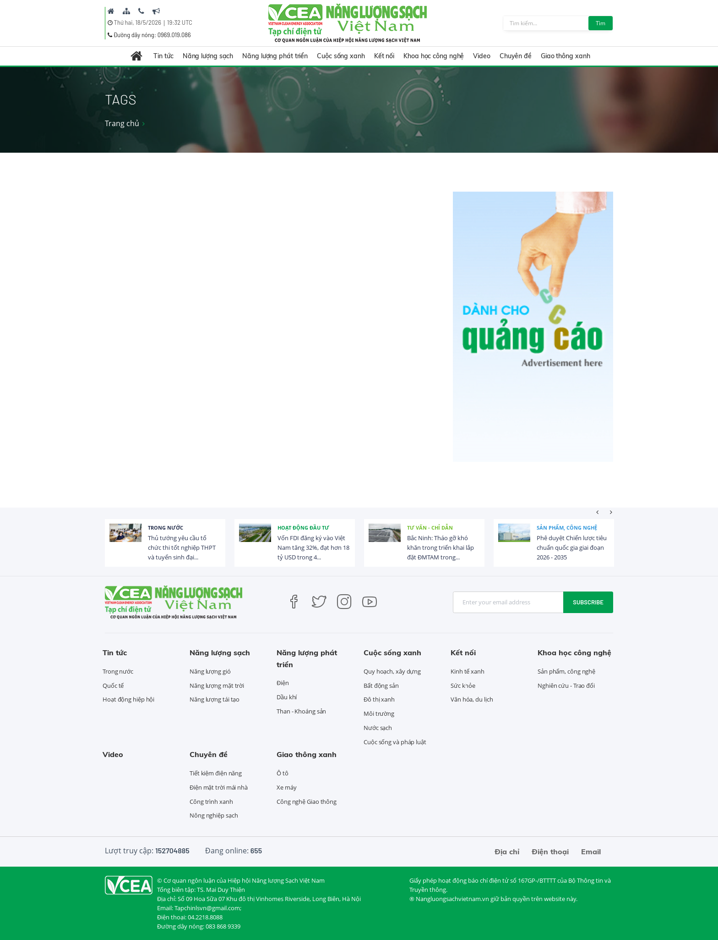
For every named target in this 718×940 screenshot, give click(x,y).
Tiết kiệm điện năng (216, 773)
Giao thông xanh (565, 56)
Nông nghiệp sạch (214, 815)
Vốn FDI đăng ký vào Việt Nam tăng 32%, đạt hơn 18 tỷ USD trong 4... (313, 547)
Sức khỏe (463, 685)
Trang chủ (122, 123)
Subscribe (588, 602)
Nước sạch (378, 728)
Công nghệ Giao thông (307, 801)
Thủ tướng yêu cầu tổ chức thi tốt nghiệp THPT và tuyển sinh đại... (182, 547)
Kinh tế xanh (467, 671)
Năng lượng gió (210, 671)
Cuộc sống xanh (341, 56)
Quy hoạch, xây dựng (392, 671)
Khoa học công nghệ (433, 56)
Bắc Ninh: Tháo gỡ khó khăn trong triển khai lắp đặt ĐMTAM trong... (440, 547)
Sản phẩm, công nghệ (567, 527)
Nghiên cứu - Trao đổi (566, 685)
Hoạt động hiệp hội (128, 699)
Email (591, 851)
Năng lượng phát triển (275, 56)
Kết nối (384, 56)
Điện (283, 683)
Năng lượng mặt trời (217, 685)
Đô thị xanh (379, 699)
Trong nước (165, 527)
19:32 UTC (179, 22)
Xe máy (286, 787)
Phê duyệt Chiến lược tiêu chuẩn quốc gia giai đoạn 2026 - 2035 (572, 547)
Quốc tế (113, 685)
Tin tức (163, 56)
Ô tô (282, 773)
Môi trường (379, 713)
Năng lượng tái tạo (214, 699)
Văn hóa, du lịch (472, 699)
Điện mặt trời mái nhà (219, 787)
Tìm (600, 23)
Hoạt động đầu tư (303, 527)
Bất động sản (381, 685)
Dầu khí (287, 697)
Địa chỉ (507, 851)
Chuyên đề (516, 56)
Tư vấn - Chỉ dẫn (430, 527)
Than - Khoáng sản (301, 711)
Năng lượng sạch (208, 56)
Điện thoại (550, 851)
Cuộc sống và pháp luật (395, 742)
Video (481, 56)
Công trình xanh (211, 801)
